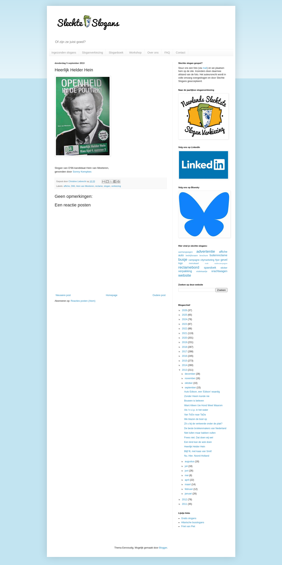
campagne (194, 260)
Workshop (135, 52)
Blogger (163, 547)
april (187, 480)
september (190, 387)
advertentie (205, 251)
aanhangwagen (185, 252)
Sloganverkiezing (92, 52)
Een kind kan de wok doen (198, 442)
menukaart (194, 263)
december (190, 373)
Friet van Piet (188, 526)
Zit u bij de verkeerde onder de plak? (203, 423)
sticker (224, 267)
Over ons (153, 52)
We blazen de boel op (195, 419)
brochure (204, 255)
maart (188, 484)
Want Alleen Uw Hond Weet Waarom (203, 405)
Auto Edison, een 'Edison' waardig (202, 391)
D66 (73, 186)
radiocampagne (220, 263)
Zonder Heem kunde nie (196, 396)
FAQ (167, 52)
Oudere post (158, 295)
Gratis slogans (188, 518)
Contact (180, 52)
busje (182, 259)
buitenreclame (218, 255)
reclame (99, 186)
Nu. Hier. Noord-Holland (196, 455)
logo (180, 263)
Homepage (111, 295)
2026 (185, 310)
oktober (189, 383)
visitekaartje (201, 271)
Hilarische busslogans (192, 522)
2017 (185, 351)
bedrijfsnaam (192, 255)
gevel (224, 259)
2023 (185, 324)
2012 (185, 499)
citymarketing (207, 260)
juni (187, 470)
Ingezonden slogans (64, 52)
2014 (185, 365)
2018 (185, 347)
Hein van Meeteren (85, 186)
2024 (185, 319)
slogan (107, 186)
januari (188, 493)
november (190, 378)
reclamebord (188, 267)
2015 (185, 360)
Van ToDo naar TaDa (195, 414)
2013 (185, 370)
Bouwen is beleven (194, 400)
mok (206, 263)
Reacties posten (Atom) (83, 301)
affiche (67, 186)
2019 (185, 342)
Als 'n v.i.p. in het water (196, 410)
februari (189, 489)
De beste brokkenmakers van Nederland (205, 428)
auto (181, 255)
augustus (190, 461)
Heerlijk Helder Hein (194, 446)
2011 (185, 504)
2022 (185, 328)
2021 (185, 333)
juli (186, 466)
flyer (217, 260)
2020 (185, 337)
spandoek (210, 267)
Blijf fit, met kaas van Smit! (198, 451)
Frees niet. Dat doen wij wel (198, 437)
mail (205, 68)
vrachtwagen (219, 271)
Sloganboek (116, 52)
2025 (185, 314)
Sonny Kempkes (82, 171)
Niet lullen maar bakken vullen (199, 432)
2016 (185, 356)
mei (187, 475)
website (184, 275)
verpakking (185, 271)
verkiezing (116, 186)
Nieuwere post (63, 295)
